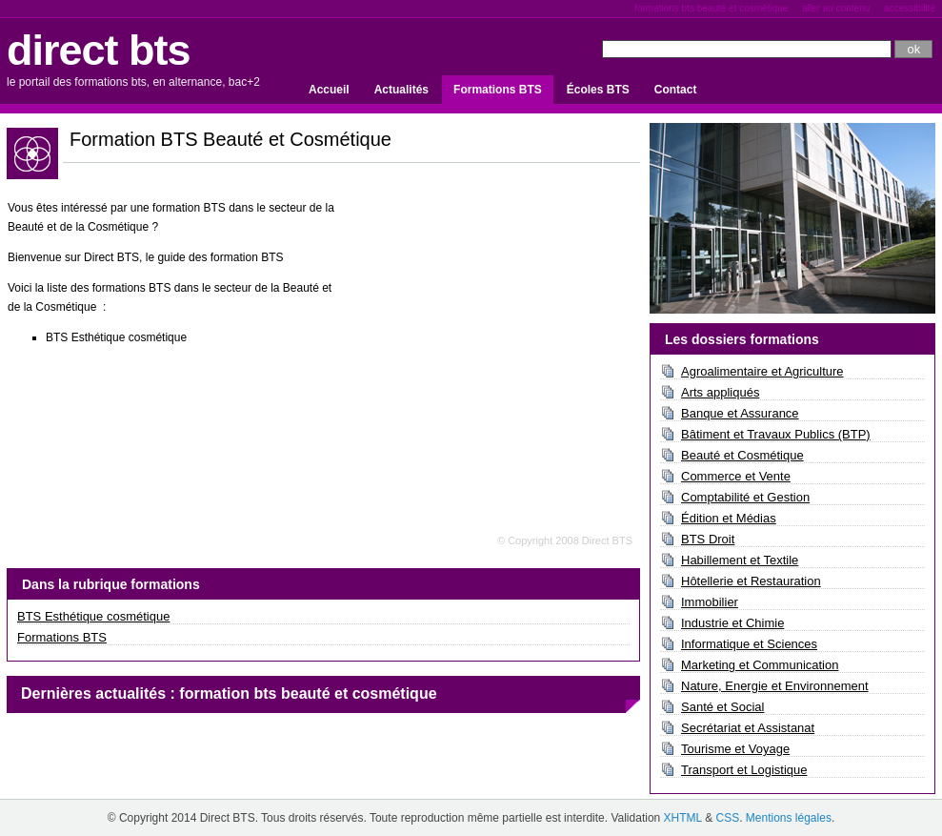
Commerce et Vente (736, 476)
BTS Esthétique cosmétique (93, 616)
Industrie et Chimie (732, 623)
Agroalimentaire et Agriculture (762, 371)
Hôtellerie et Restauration (751, 581)
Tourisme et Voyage (735, 749)
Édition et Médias (728, 518)
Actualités (401, 89)
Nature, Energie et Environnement (775, 686)
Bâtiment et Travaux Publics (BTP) (776, 434)
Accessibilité (909, 8)
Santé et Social (722, 707)
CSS (727, 818)
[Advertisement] (492, 327)
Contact (675, 89)
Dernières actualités (93, 693)
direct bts (98, 50)
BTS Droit (707, 539)
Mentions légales (789, 818)
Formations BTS (497, 89)
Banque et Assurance (740, 413)
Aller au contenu (836, 8)
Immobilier (709, 602)
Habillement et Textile (739, 560)
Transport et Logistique (744, 770)
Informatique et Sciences (749, 644)
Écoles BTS (598, 89)
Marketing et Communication (759, 665)
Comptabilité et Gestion (745, 497)
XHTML (683, 818)
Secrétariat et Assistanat (747, 728)
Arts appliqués (720, 392)
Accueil (329, 89)
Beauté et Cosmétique (742, 455)
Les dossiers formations (742, 339)
